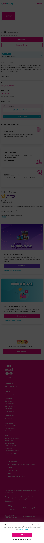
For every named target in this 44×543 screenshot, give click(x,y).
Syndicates (8, 409)
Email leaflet (9, 423)
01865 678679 (12, 470)
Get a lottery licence (12, 431)
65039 (3, 217)
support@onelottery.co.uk (16, 476)
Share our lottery (22, 45)
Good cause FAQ (10, 426)
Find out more (9, 160)
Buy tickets (22, 40)
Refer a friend (22, 316)
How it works (9, 421)
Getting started (10, 428)
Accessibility (9, 448)
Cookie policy (9, 394)
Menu (39, 4)
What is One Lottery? (12, 386)
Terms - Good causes (12, 438)
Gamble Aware (10, 501)
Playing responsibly (11, 453)
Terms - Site (9, 441)
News (7, 389)
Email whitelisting (10, 446)
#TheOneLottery (10, 377)
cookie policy (23, 529)
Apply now (8, 418)
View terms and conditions (12, 270)
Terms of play (9, 443)
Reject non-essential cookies (22, 539)
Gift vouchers (9, 403)
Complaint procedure (12, 451)
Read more (5, 76)
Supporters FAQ (10, 406)
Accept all (22, 535)
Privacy (7, 391)
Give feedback (22, 351)
